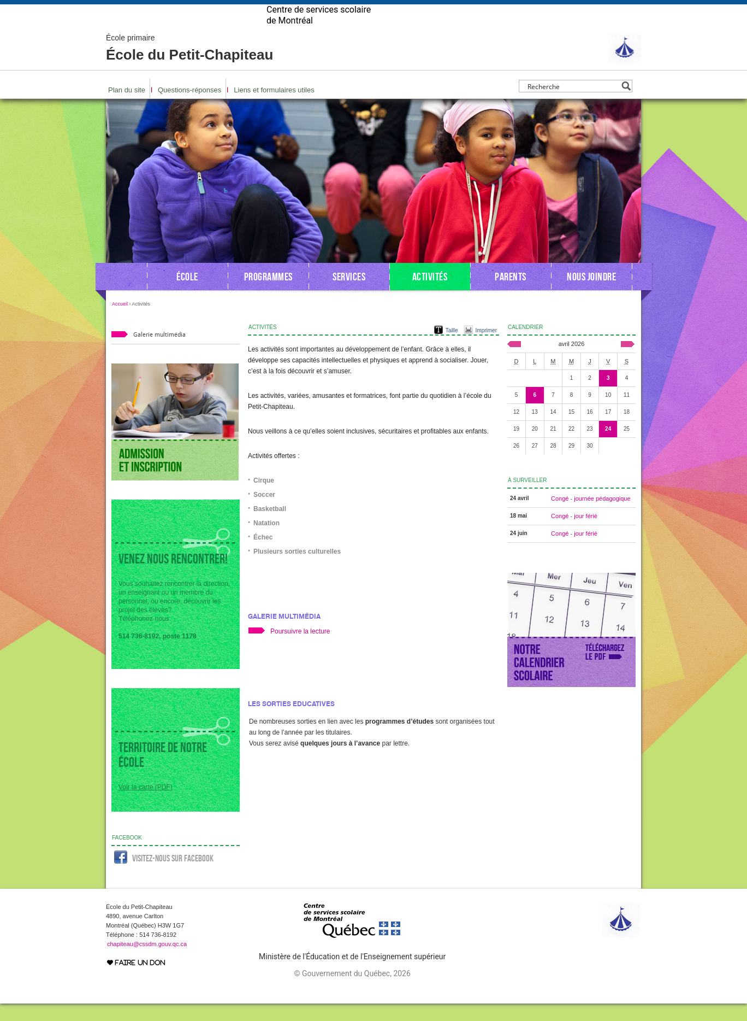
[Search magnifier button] (626, 103)
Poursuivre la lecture (300, 649)
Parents (510, 294)
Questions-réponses (189, 107)
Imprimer (486, 348)
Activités (430, 294)
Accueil (120, 321)
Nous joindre (591, 294)
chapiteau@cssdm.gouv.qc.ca (147, 961)
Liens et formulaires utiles (274, 107)
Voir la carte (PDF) (145, 804)
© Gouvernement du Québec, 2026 (352, 991)
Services (349, 294)
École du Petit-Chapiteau (189, 65)
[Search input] (572, 103)
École (187, 294)
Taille (452, 348)
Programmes (268, 294)
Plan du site (126, 107)
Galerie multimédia (284, 634)
